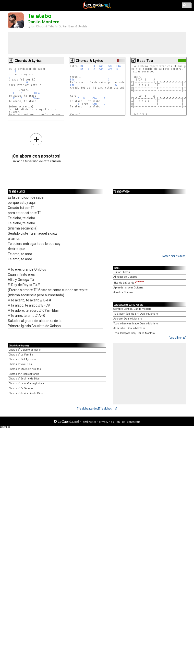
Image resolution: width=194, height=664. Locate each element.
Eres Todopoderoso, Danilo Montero (134, 333)
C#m (35, 93)
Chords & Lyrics (28, 60)
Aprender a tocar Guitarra (128, 287)
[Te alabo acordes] (88, 408)
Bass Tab (145, 60)
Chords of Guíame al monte (25, 349)
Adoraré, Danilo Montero (127, 318)
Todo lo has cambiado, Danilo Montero (135, 323)
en (118, 421)
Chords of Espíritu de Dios (24, 378)
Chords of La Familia (21, 354)
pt (123, 421)
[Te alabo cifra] (108, 408)
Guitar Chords (121, 272)
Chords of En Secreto (21, 388)
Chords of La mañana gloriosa (26, 383)
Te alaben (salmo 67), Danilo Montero (135, 313)
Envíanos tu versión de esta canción (36, 147)
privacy (103, 421)
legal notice (89, 421)
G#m (101, 66)
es (112, 421)
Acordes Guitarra (123, 292)
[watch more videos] (174, 255)
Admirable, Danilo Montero (129, 328)
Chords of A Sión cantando (24, 374)
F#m (118, 66)
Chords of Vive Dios (20, 364)
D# (81, 66)
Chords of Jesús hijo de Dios (26, 393)
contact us (133, 421)
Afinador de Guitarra (125, 276)
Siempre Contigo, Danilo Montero (132, 308)
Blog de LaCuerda (128, 282)
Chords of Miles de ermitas (25, 369)
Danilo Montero (43, 22)
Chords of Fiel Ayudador (23, 359)
